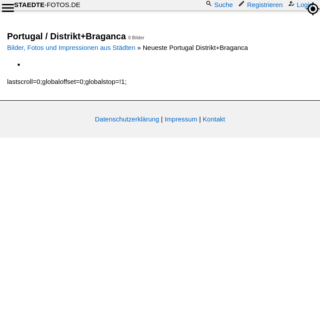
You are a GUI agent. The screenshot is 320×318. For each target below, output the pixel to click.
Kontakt (214, 119)
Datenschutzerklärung (127, 119)
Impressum (180, 119)
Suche (220, 4)
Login (301, 4)
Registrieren (261, 4)
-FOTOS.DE (47, 4)
